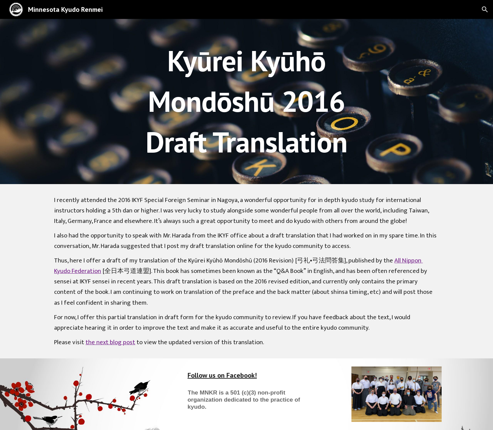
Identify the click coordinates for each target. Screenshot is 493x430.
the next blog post (110, 342)
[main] (246, 101)
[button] (485, 9)
